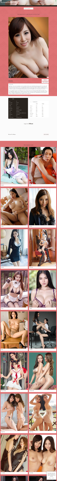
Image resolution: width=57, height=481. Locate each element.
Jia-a (2, 364)
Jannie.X (38, 245)
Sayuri (23, 376)
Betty (45, 209)
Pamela (16, 137)
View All (4, 444)
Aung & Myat (53, 257)
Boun (16, 412)
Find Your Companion (25, 17)
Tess (16, 233)
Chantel (52, 209)
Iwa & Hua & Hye (39, 197)
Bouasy (52, 196)
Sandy (2, 400)
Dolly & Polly (17, 221)
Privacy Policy (24, 471)
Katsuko (24, 137)
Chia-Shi (38, 328)
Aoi (8, 388)
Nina (9, 364)
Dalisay (52, 137)
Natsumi (2, 412)
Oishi (52, 400)
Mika (30, 257)
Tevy (2, 328)
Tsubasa (24, 257)
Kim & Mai (38, 137)
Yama (52, 364)
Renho (23, 233)
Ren (30, 328)
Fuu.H (45, 257)
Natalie (2, 316)
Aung (16, 196)
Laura (9, 412)
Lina (37, 352)
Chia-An (52, 328)
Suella (23, 364)
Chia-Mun (24, 196)
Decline (50, 478)
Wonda (16, 388)
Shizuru (52, 376)
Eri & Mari (17, 209)
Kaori (45, 340)
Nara (52, 221)
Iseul (9, 196)
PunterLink (28, 453)
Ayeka (52, 412)
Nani (23, 245)
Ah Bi (9, 257)
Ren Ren (9, 316)
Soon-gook (31, 316)
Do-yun (45, 137)
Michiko (24, 388)
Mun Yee (31, 400)
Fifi (8, 340)
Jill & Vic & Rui (3, 196)
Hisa (44, 316)
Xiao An (31, 412)
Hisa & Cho (31, 245)
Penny (9, 400)
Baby (44, 364)
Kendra (24, 340)
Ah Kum (9, 245)
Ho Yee (45, 388)
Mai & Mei (17, 245)
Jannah (52, 233)
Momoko (38, 376)
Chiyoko (16, 376)
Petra (23, 400)
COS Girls (52, 340)
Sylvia (9, 137)
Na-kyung (16, 400)
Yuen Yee (16, 364)
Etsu (2, 233)
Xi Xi (52, 352)
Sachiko (38, 400)
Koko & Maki (53, 316)
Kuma (45, 376)
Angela (2, 340)
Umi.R (38, 257)
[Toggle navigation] (34, 7)
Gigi (51, 388)
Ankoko (45, 328)
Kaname (9, 352)
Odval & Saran (3, 245)
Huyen (31, 221)
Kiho (30, 196)
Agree (48, 478)
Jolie (23, 412)
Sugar (2, 257)
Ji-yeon (45, 221)
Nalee (31, 364)
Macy (37, 233)
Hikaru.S (2, 137)
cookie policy (49, 477)
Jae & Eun (31, 233)
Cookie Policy (24, 472)
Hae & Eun (24, 352)
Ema (9, 376)
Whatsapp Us (35, 471)
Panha (45, 400)
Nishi (23, 209)
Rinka (2, 388)
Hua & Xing (3, 352)
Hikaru (2, 209)
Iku (37, 388)
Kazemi (2, 221)
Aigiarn (31, 209)
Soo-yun (24, 316)
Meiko (38, 412)
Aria (44, 196)
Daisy (23, 221)
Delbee (31, 352)
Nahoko (2, 376)
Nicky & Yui (31, 340)
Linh (37, 340)
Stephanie (45, 352)
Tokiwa (31, 376)
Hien (9, 209)
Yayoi (30, 388)
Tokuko (16, 328)
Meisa (45, 245)
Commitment (12, 469)
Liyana (38, 364)
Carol (9, 233)
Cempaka (9, 221)
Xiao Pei (45, 412)
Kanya (16, 340)
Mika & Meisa (17, 257)
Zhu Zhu (16, 352)
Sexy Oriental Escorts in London (13, 6)
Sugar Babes (39, 316)
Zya (51, 245)
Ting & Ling (10, 328)
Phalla (38, 221)
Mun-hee (31, 137)
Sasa (16, 316)
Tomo (23, 328)
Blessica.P (45, 233)
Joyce (37, 209)
